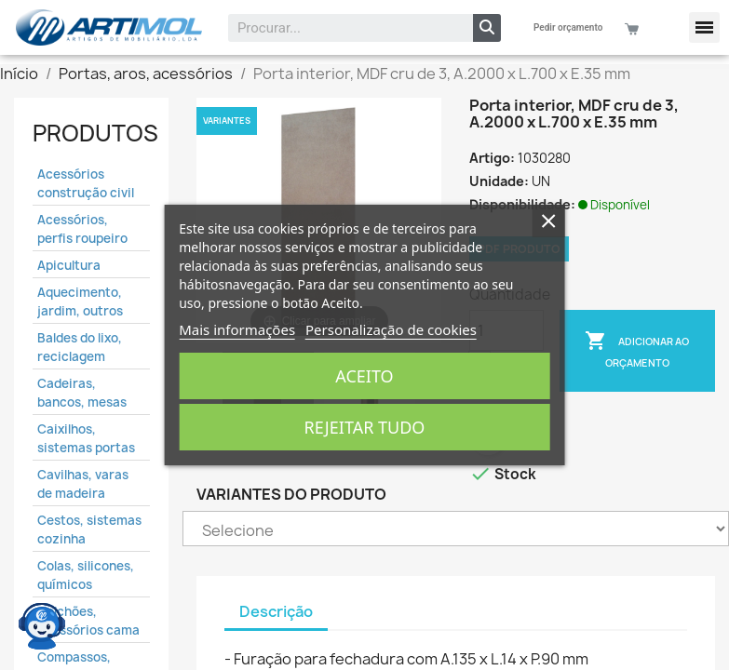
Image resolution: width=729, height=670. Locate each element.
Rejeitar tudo (364, 427)
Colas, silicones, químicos (85, 575)
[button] (704, 27)
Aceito (364, 376)
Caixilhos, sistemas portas (86, 438)
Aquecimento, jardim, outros (80, 301)
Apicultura (69, 265)
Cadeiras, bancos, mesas (82, 392)
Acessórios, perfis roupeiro (82, 229)
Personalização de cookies (391, 329)
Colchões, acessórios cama (88, 620)
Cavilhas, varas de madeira (82, 484)
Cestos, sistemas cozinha (89, 529)
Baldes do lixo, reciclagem (79, 347)
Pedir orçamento (567, 27)
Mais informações (237, 329)
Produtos (95, 133)
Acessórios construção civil (85, 183)
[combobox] (338, 28)
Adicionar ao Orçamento (637, 349)
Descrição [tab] (276, 611)
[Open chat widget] (42, 619)
